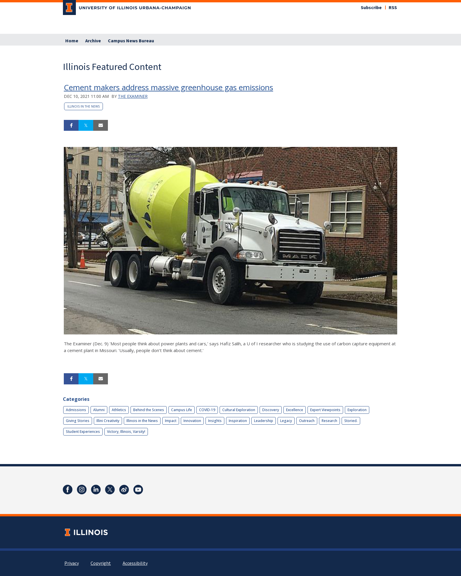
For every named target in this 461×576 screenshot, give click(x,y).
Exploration (357, 409)
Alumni (99, 409)
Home (71, 41)
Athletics (119, 409)
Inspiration (238, 420)
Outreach (307, 420)
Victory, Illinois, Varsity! (126, 431)
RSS (393, 7)
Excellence (294, 409)
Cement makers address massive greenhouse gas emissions (168, 87)
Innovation (192, 420)
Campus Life (181, 409)
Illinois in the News (83, 106)
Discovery (270, 409)
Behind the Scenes (148, 409)
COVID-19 (207, 409)
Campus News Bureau (131, 41)
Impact (170, 420)
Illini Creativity (107, 420)
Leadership (263, 420)
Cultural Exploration (238, 409)
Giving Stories (77, 420)
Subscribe (371, 7)
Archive (93, 41)
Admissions (76, 409)
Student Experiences (83, 431)
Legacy (286, 420)
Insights (215, 420)
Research (329, 420)
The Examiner (133, 96)
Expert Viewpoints (325, 409)
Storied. (351, 420)
